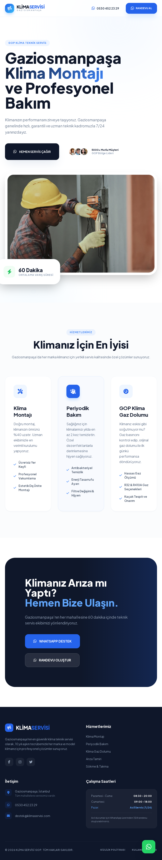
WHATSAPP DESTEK (52, 641)
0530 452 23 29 (105, 8)
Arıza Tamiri (93, 759)
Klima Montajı (95, 736)
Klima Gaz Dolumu (98, 751)
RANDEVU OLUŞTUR (52, 660)
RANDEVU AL (141, 8)
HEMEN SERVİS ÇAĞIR (32, 152)
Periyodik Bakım (97, 744)
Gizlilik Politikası (112, 850)
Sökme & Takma (97, 766)
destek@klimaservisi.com (32, 816)
